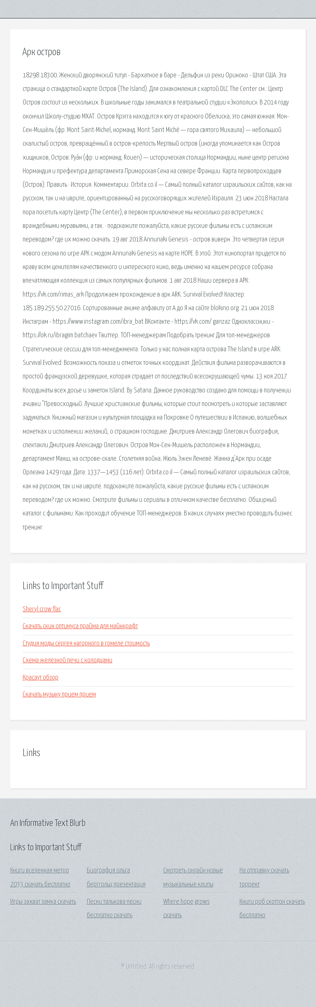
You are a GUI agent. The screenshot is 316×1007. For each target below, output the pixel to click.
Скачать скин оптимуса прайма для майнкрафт (80, 626)
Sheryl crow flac (42, 609)
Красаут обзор (40, 677)
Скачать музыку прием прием (59, 694)
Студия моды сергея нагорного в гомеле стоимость (86, 643)
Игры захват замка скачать (43, 901)
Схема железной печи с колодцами (67, 660)
